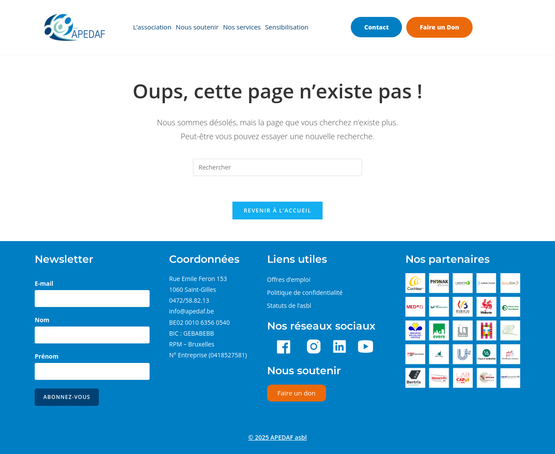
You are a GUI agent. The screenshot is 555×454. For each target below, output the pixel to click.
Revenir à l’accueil (277, 211)
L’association (152, 27)
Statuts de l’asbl (289, 306)
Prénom (47, 357)
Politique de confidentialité (305, 293)
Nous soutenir (197, 27)
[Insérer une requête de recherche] (277, 167)
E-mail (44, 284)
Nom (42, 320)
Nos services (242, 27)
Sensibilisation (286, 27)
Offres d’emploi (288, 280)
